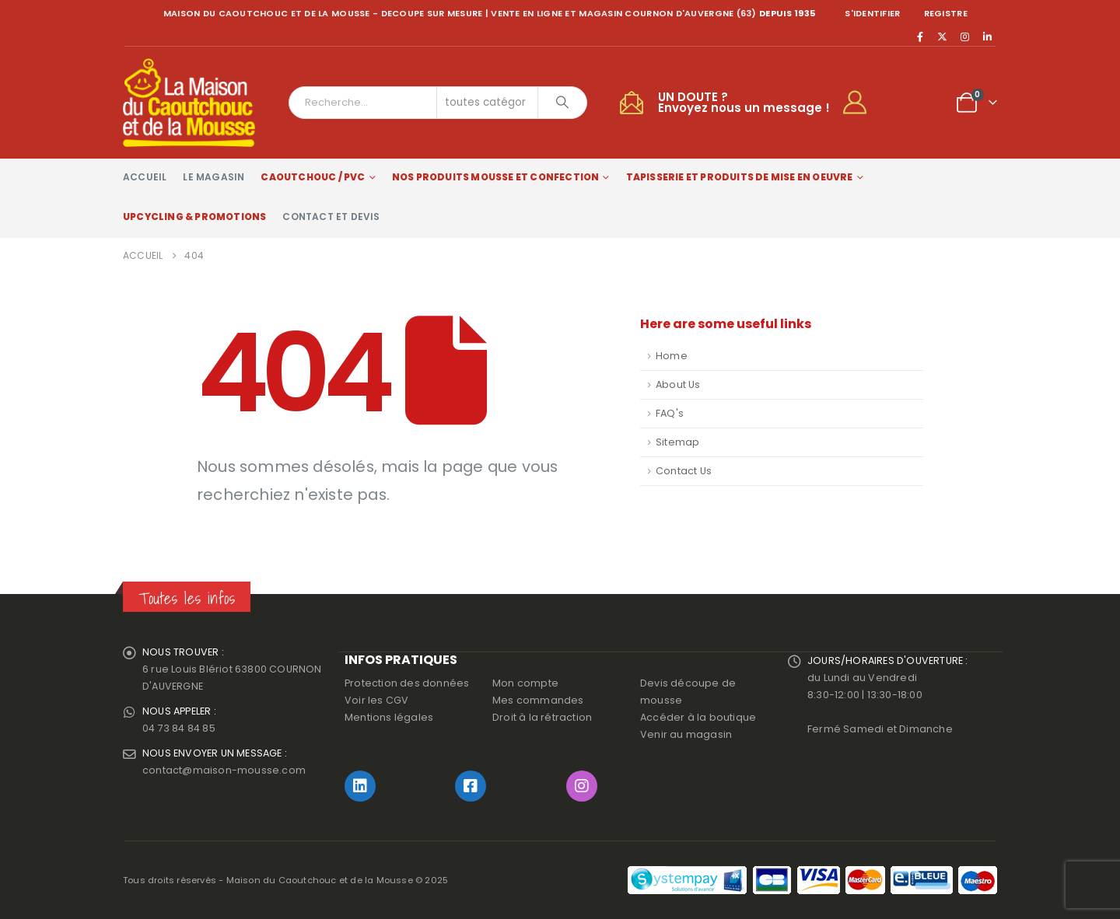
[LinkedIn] (987, 36)
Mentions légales (389, 717)
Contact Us (684, 470)
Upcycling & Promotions (194, 216)
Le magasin (213, 176)
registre (946, 13)
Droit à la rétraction (542, 717)
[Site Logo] (189, 102)
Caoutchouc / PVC (313, 176)
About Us (678, 384)
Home (672, 355)
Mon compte (525, 683)
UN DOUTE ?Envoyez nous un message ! (744, 102)
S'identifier (872, 13)
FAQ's (670, 413)
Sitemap (677, 442)
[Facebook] (920, 36)
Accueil (144, 176)
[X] (943, 36)
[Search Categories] (487, 102)
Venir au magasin (686, 734)
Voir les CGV (376, 700)
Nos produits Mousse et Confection (496, 176)
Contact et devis (331, 216)
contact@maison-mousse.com (224, 770)
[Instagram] (965, 36)
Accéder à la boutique (698, 717)
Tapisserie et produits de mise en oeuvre (739, 176)
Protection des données (407, 683)
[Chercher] (562, 102)
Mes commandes (538, 700)
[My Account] (861, 102)
